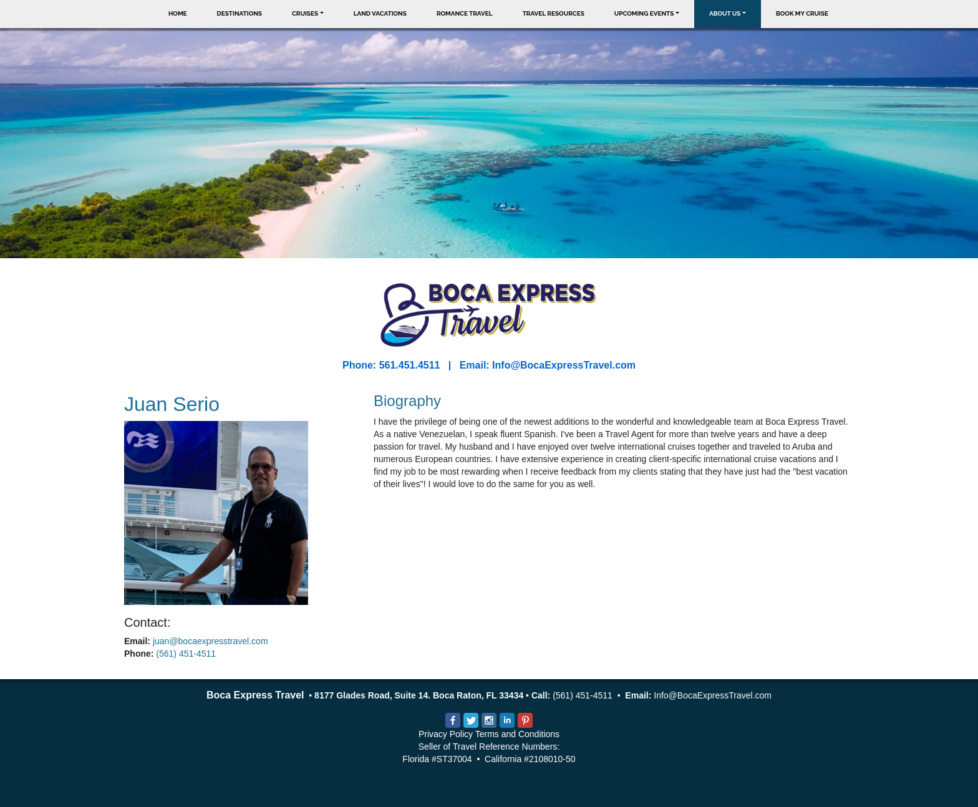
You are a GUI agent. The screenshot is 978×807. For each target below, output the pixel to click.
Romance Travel (465, 13)
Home (177, 13)
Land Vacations (380, 13)
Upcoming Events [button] (644, 13)
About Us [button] (725, 13)
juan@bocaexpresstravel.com (210, 641)
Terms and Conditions (517, 734)
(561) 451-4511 (186, 654)
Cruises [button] (305, 13)
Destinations (239, 13)
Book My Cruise (802, 13)
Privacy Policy (446, 734)
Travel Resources (553, 13)
